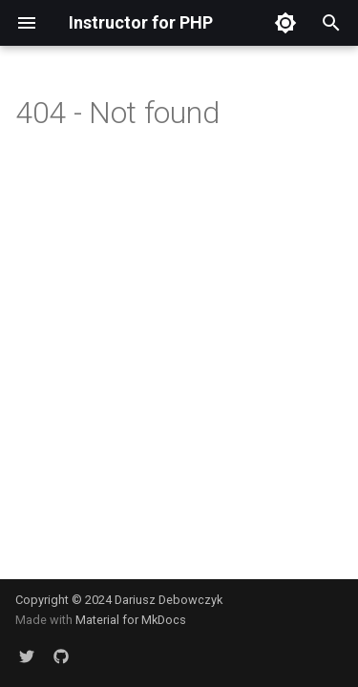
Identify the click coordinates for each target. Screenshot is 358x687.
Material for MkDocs (130, 620)
